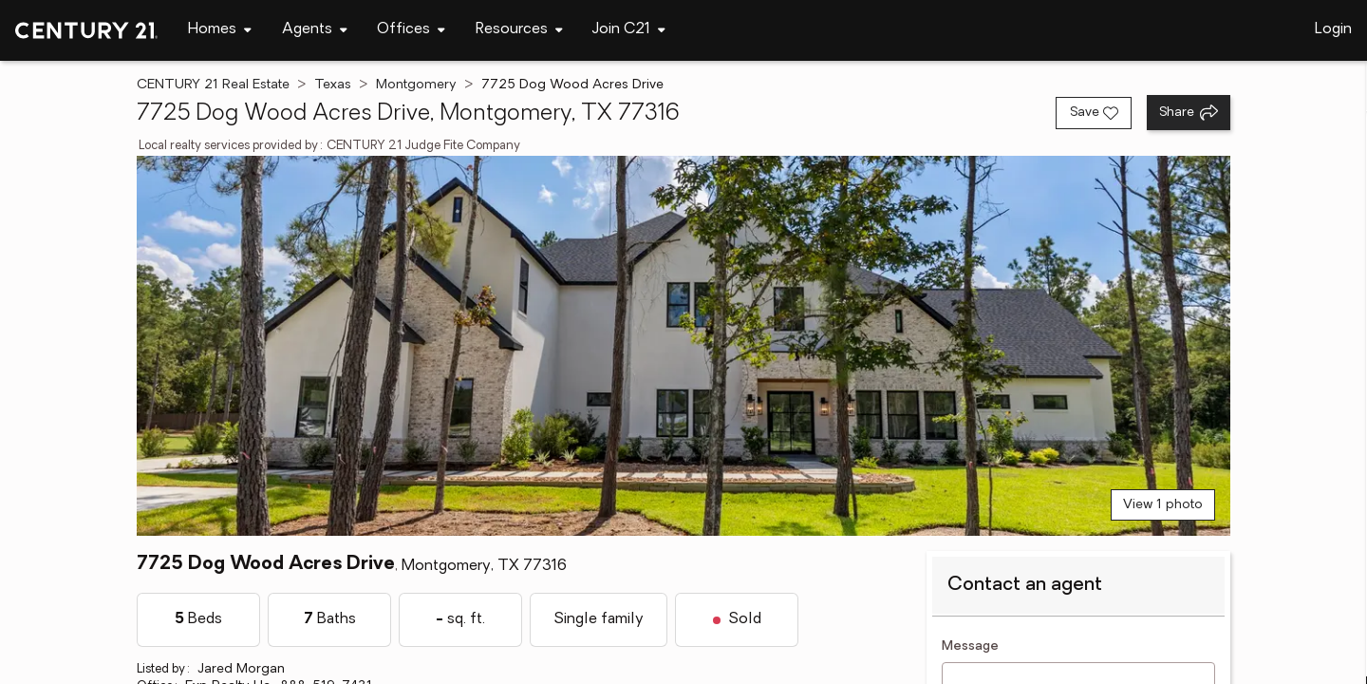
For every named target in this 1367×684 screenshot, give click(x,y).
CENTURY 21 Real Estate (213, 85)
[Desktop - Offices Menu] (411, 30)
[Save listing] (1094, 113)
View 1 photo (1163, 505)
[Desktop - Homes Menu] (220, 30)
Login (1333, 29)
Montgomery (416, 85)
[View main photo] (683, 346)
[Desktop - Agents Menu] (314, 30)
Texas (332, 85)
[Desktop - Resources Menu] (519, 30)
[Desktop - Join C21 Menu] (628, 30)
